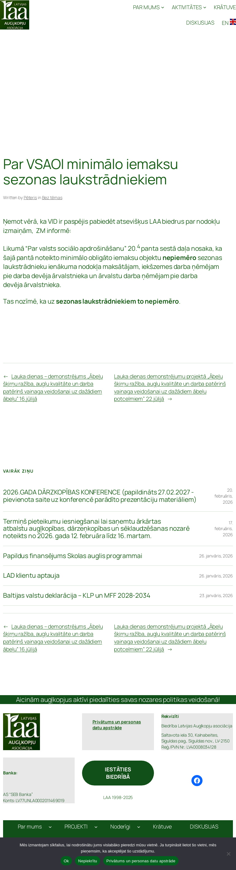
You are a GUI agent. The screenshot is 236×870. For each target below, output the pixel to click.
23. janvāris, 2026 (216, 595)
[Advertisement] (118, 80)
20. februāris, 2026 (223, 496)
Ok (66, 861)
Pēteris (30, 197)
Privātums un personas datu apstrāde (140, 861)
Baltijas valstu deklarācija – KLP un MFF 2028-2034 (76, 595)
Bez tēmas (52, 197)
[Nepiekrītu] (228, 854)
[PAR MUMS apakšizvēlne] (148, 7)
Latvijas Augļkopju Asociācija (64, 15)
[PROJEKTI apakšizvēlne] (96, 826)
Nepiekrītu (87, 861)
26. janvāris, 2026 (216, 556)
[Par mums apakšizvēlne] (50, 826)
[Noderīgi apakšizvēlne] (138, 826)
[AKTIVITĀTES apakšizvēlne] (189, 7)
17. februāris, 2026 (223, 528)
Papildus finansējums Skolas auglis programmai (72, 556)
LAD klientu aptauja (31, 575)
